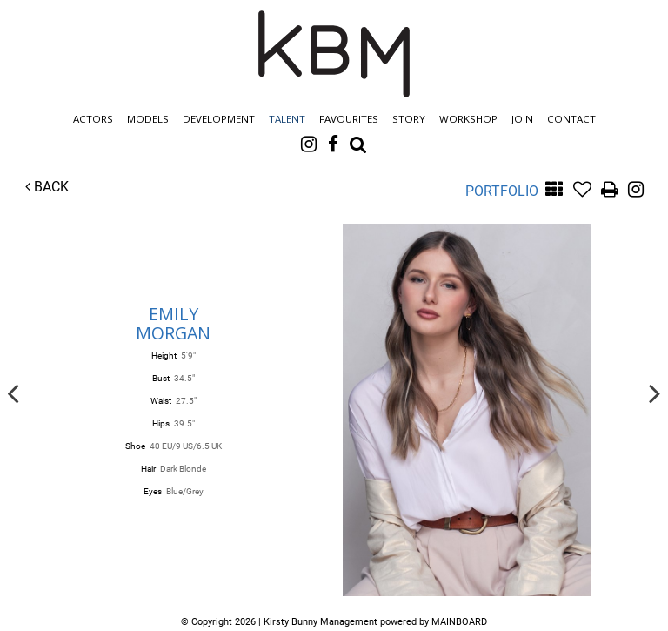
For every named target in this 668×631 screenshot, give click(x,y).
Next (655, 392)
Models (148, 118)
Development (219, 118)
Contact (571, 118)
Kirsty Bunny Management (334, 53)
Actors (93, 118)
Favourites (348, 118)
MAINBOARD (459, 622)
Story (408, 118)
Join (522, 118)
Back (47, 186)
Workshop (468, 118)
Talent (287, 118)
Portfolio (501, 191)
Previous (13, 392)
